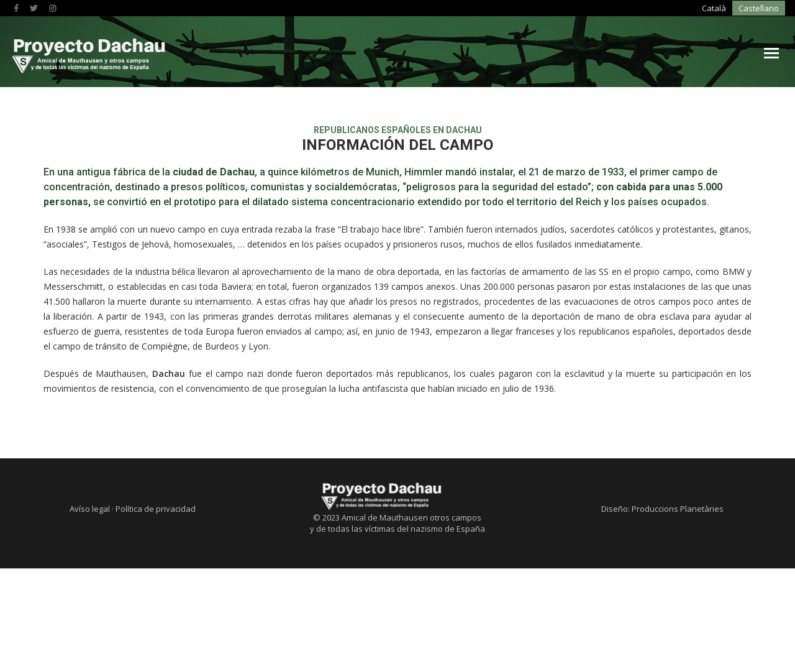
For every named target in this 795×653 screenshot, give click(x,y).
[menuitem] (636, 8)
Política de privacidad (156, 600)
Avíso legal (90, 600)
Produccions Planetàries (678, 600)
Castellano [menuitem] (675, 9)
